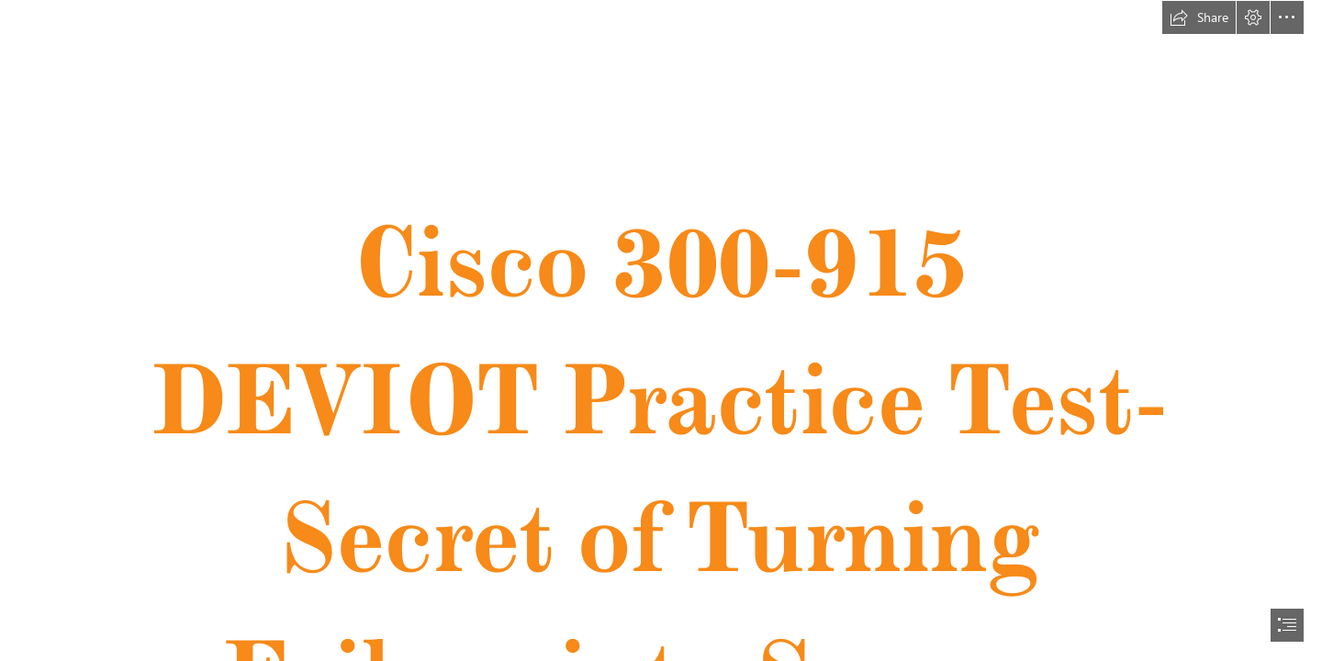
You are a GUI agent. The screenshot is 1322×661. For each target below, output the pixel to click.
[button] (1199, 17)
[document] (661, 330)
